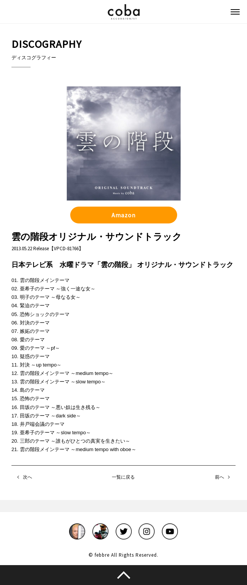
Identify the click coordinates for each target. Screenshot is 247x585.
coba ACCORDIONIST (124, 12)
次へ (27, 477)
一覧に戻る (123, 477)
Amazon (123, 215)
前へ (219, 477)
